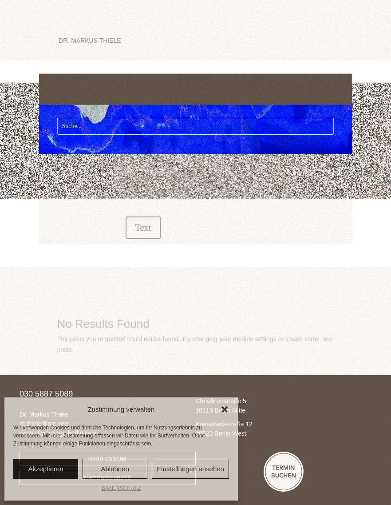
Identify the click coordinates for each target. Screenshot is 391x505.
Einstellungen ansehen (190, 469)
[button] (224, 409)
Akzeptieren (45, 469)
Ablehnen (115, 469)
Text (143, 227)
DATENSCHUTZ (121, 488)
